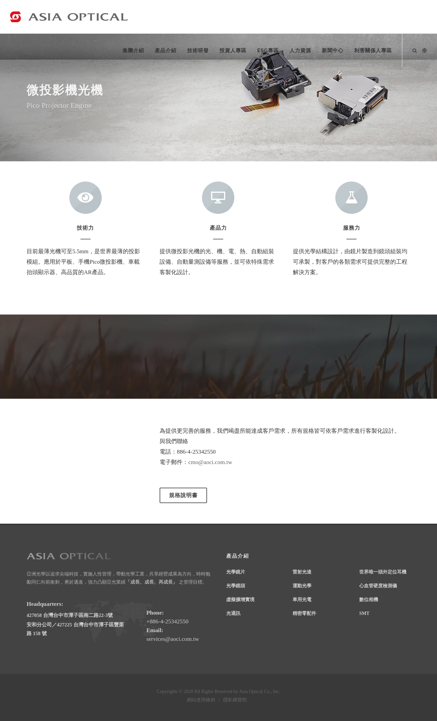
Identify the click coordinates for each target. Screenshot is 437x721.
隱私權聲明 (235, 699)
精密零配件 (304, 613)
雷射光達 (302, 571)
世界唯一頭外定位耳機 (382, 571)
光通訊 (233, 613)
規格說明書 (183, 495)
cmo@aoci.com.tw (210, 462)
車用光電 (302, 599)
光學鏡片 (235, 571)
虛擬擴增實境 (240, 599)
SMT (364, 613)
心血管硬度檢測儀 (378, 585)
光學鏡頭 (235, 585)
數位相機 (368, 599)
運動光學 (302, 585)
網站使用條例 (201, 699)
